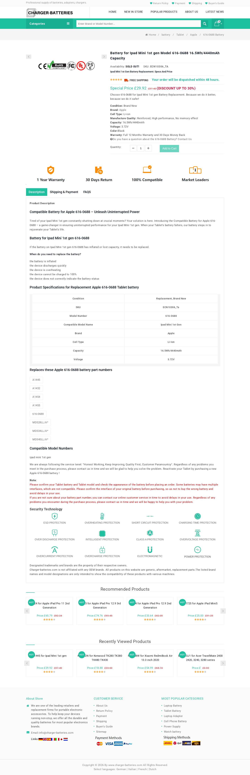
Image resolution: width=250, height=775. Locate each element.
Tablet (180, 34)
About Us (102, 705)
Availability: (117, 66)
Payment (178, 3)
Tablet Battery (172, 710)
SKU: (146, 66)
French (142, 769)
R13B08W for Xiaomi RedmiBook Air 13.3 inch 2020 (150, 658)
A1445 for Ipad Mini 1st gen (49, 655)
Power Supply (172, 726)
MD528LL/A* (40, 422)
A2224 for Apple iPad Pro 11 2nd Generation (50, 605)
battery (166, 34)
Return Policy (159, 3)
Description (37, 192)
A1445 (36, 379)
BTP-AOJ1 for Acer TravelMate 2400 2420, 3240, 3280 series (200, 658)
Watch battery (172, 731)
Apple (194, 34)
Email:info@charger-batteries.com (52, 732)
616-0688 (38, 413)
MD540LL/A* (40, 439)
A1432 (36, 388)
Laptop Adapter (173, 716)
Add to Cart (169, 148)
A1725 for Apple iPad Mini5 (200, 603)
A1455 (36, 405)
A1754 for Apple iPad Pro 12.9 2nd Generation (150, 605)
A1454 (36, 396)
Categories (49, 23)
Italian (132, 769)
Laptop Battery (173, 705)
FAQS (87, 192)
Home (150, 34)
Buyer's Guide (214, 3)
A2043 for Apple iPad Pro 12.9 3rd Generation (100, 605)
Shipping (195, 3)
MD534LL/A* (40, 431)
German (121, 769)
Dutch (152, 769)
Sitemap (101, 731)
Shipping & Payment (64, 192)
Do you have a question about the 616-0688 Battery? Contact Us (151, 139)
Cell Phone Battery (175, 721)
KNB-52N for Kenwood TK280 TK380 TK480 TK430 (100, 658)
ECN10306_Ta (159, 66)
